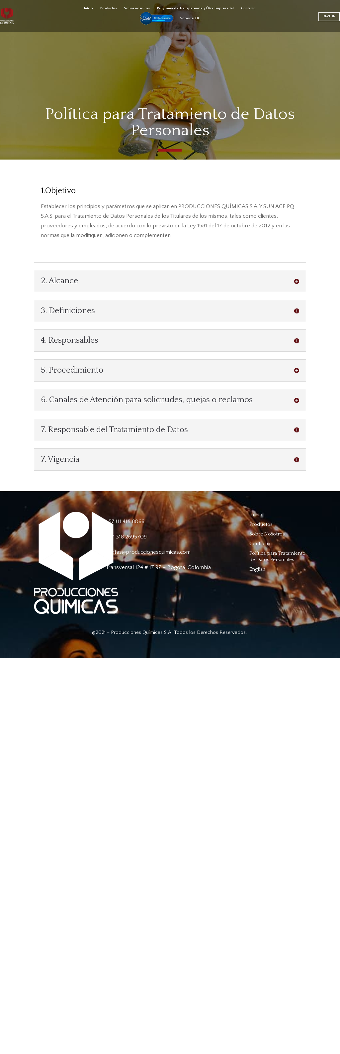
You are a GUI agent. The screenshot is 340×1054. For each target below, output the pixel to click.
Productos (108, 8)
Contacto (248, 8)
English (329, 16)
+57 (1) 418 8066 (125, 522)
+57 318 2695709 (126, 537)
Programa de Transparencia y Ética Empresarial (195, 8)
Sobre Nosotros (267, 534)
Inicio (88, 8)
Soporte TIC (190, 18)
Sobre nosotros (137, 8)
